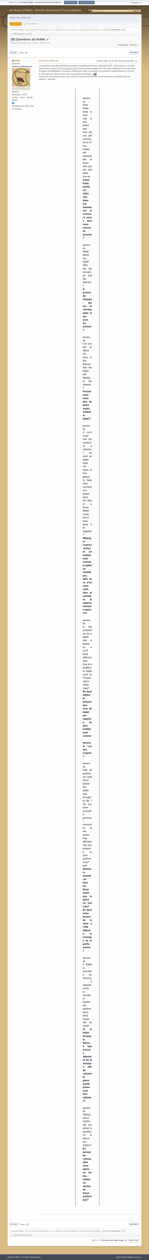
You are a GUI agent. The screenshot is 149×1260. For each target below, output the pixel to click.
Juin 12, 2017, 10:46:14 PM (48, 61)
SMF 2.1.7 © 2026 (21, 1257)
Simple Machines (35, 1257)
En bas (13, 53)
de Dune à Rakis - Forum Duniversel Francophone (45, 10)
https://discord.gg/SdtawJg (64, 68)
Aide (118, 1257)
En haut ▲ (138, 1257)
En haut (14, 1224)
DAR (123, 30)
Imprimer (134, 53)
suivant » (134, 45)
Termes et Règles (127, 1257)
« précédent (122, 45)
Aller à (94, 1240)
